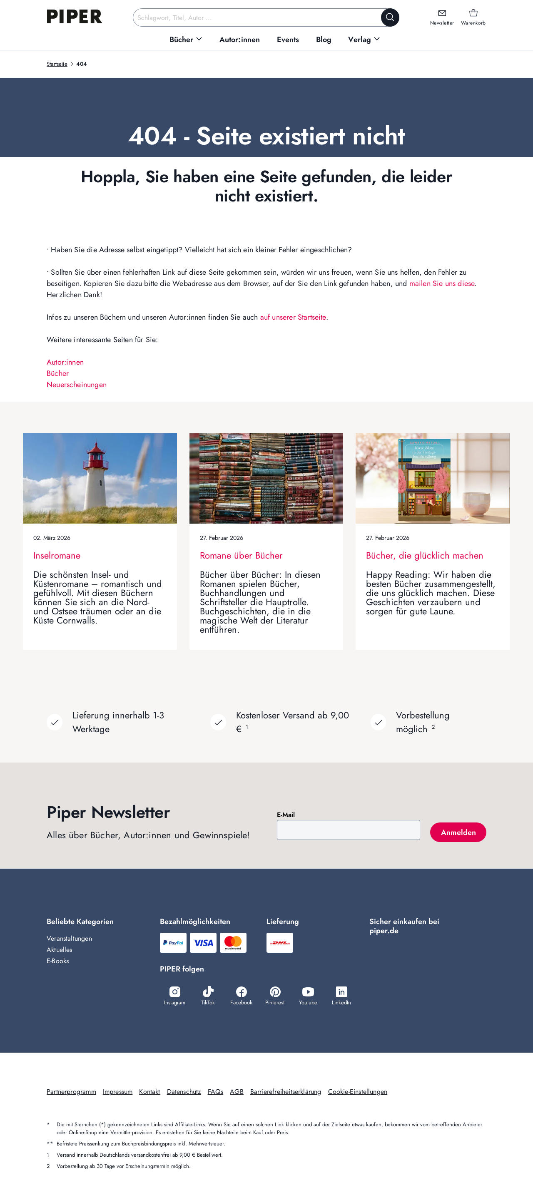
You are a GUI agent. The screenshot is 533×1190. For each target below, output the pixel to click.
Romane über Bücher (241, 555)
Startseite (57, 64)
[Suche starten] (390, 17)
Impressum (118, 1091)
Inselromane (56, 555)
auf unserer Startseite (293, 317)
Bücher (58, 373)
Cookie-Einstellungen (358, 1091)
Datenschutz (184, 1091)
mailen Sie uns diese (442, 283)
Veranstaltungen (69, 938)
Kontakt (149, 1091)
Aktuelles (59, 949)
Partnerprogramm (71, 1091)
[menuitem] (186, 40)
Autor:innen (65, 362)
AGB (237, 1091)
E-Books (58, 961)
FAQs (216, 1091)
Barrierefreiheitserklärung (285, 1091)
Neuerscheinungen (77, 384)
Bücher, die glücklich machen (424, 555)
